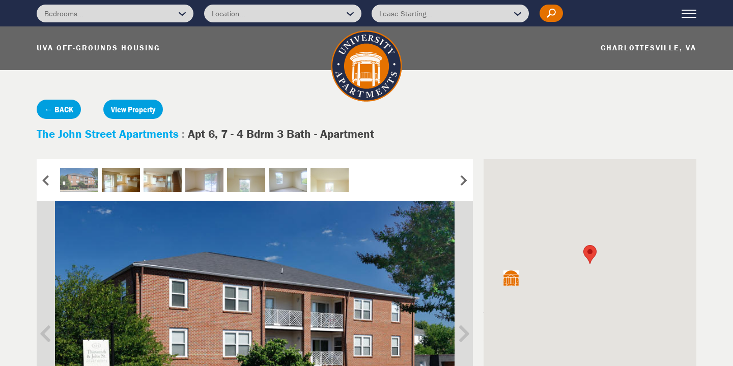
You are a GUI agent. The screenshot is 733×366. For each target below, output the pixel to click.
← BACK (58, 109)
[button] (590, 254)
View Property (133, 109)
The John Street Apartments (108, 134)
